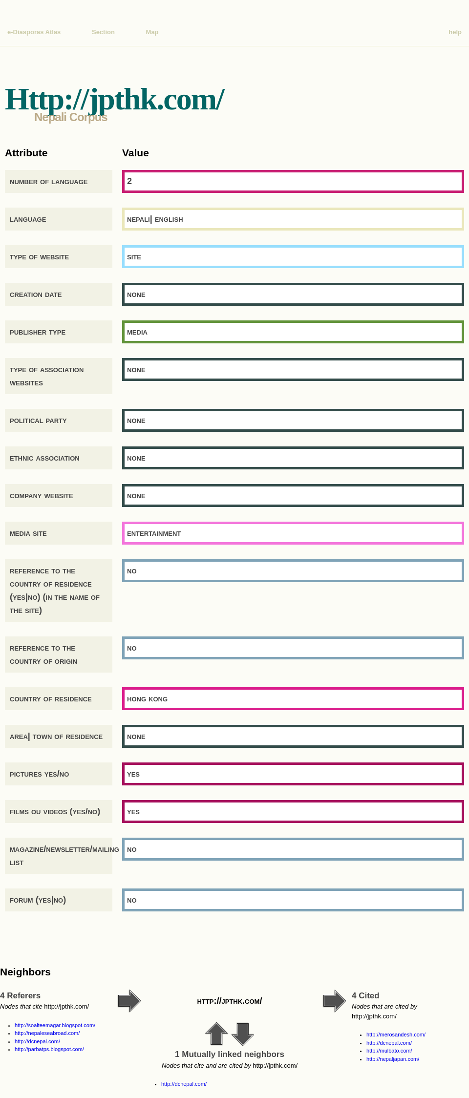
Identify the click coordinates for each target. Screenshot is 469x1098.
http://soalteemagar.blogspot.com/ (55, 1025)
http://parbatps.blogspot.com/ (49, 1049)
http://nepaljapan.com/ (392, 1059)
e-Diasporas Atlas (34, 32)
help (455, 32)
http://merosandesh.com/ (396, 1034)
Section (103, 32)
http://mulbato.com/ (389, 1051)
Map (152, 32)
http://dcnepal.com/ (37, 1041)
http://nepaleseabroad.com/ (47, 1033)
